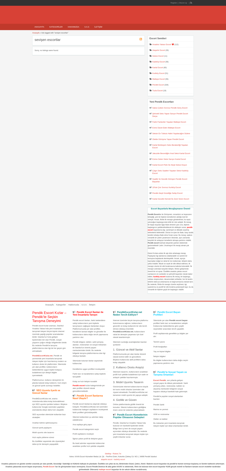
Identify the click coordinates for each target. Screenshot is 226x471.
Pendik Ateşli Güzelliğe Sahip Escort (167, 193)
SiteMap (108, 454)
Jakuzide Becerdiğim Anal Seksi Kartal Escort (171, 153)
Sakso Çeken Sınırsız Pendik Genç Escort (170, 108)
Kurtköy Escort (158, 73)
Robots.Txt (117, 454)
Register (174, 3)
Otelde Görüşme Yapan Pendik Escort (168, 139)
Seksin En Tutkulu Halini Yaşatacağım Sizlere (171, 133)
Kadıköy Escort (158, 62)
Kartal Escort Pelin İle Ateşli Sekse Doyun (169, 165)
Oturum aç (183, 3)
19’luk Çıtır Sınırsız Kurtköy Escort (166, 187)
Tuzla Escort (157, 90)
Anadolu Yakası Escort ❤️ (163, 44)
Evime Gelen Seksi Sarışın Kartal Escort (169, 159)
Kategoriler (56, 27)
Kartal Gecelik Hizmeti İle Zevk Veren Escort (170, 199)
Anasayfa (39, 27)
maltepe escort (105, 470)
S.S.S (86, 27)
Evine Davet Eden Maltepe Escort (166, 128)
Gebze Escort (158, 56)
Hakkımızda (73, 27)
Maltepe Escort (158, 79)
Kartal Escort (157, 67)
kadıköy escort (119, 459)
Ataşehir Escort (158, 50)
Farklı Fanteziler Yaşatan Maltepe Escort (169, 122)
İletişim (98, 27)
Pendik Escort (158, 85)
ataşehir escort (106, 459)
